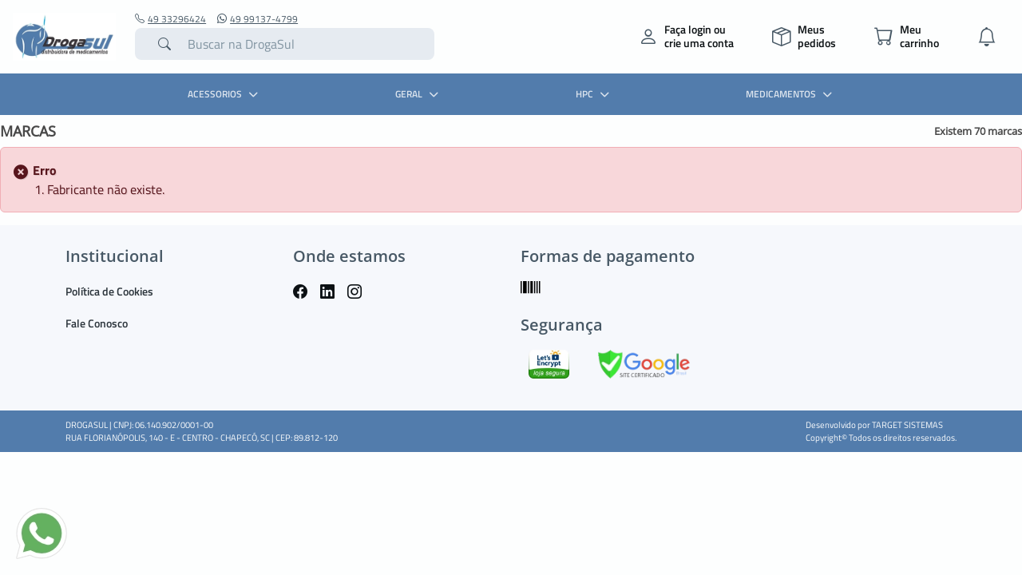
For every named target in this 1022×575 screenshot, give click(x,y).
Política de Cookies (109, 291)
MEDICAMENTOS (791, 93)
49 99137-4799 (257, 19)
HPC (594, 93)
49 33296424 (170, 19)
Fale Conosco (96, 323)
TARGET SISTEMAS (907, 424)
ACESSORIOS (225, 93)
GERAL (418, 93)
